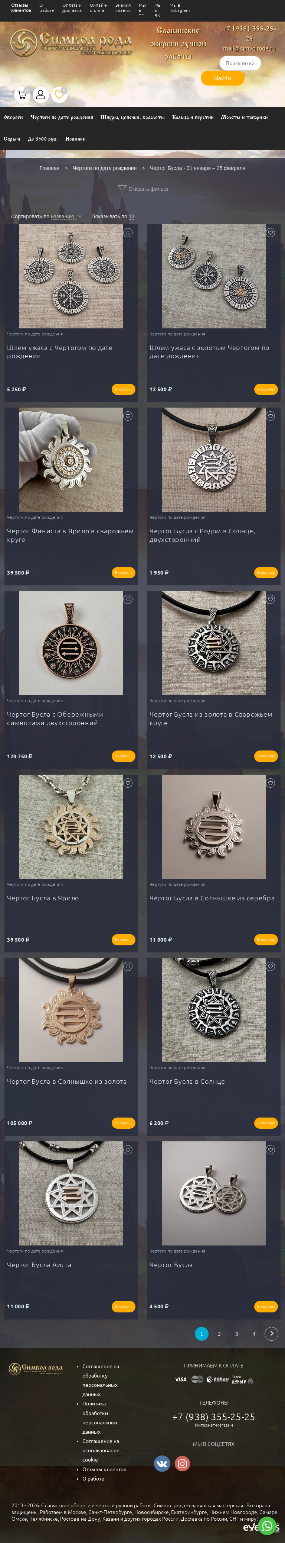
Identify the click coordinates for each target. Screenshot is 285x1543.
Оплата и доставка (71, 8)
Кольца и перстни (192, 117)
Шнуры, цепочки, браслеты (133, 117)
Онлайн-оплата (98, 8)
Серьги (12, 139)
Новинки (75, 139)
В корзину (123, 389)
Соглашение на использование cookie (100, 1450)
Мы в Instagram (180, 8)
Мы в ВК (157, 10)
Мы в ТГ (142, 10)
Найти (222, 78)
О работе (46, 8)
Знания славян (123, 8)
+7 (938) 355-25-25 (213, 1416)
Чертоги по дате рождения (62, 117)
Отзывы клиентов (21, 8)
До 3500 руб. (43, 139)
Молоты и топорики (244, 117)
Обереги (13, 117)
